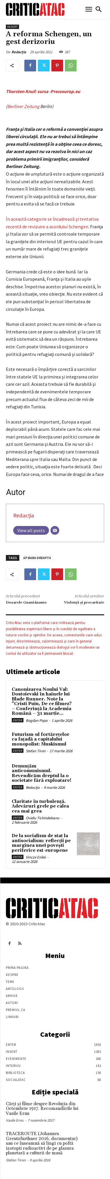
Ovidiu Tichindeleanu (42, 817)
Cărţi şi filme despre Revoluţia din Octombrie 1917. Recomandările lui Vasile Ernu (42, 1108)
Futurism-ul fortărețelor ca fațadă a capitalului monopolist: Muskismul (41, 739)
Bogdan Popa (37, 720)
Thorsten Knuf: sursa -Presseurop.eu (43, 91)
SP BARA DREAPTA (37, 558)
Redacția (18, 51)
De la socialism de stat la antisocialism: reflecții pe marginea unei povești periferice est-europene (41, 843)
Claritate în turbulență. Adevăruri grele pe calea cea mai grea (40, 806)
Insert (12, 27)
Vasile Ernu (14, 1120)
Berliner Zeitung (23, 106)
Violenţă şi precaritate (84, 602)
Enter (17, 720)
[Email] (54, 530)
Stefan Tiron (35, 750)
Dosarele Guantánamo (26, 602)
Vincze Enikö (36, 857)
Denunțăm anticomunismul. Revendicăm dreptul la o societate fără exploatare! (41, 773)
